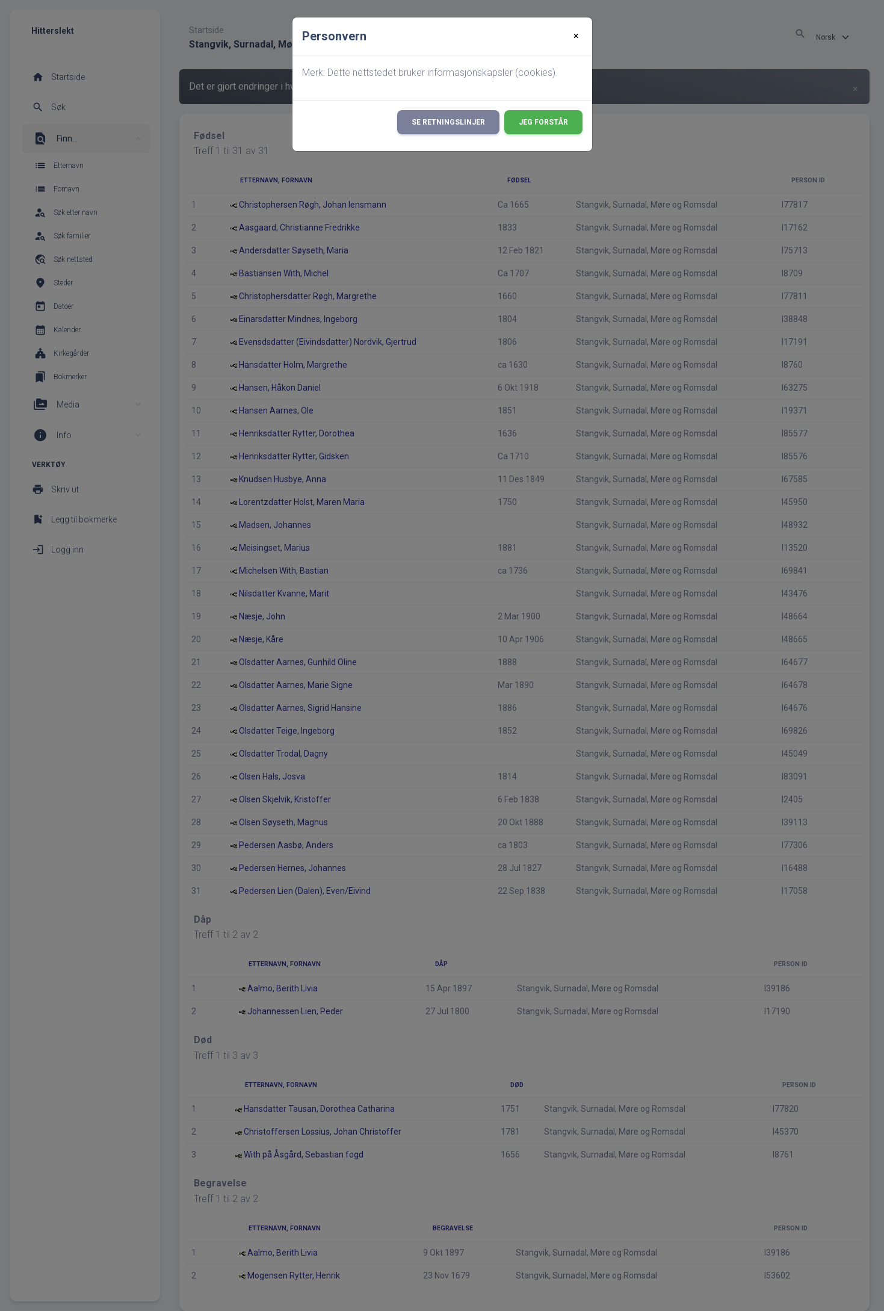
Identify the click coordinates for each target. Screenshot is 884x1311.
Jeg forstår (543, 122)
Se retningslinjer (448, 122)
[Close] (576, 36)
